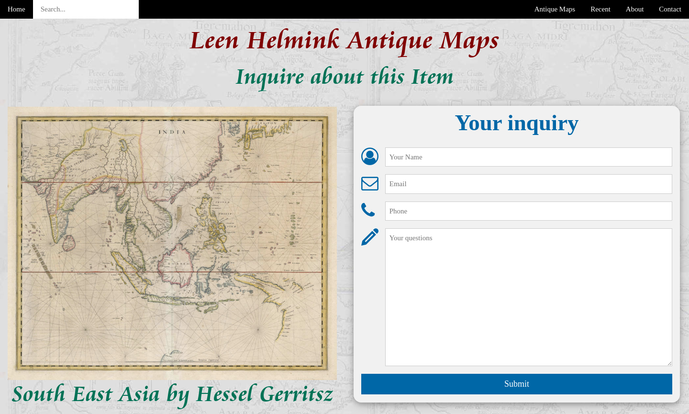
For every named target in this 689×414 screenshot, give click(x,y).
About (635, 9)
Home (16, 9)
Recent (600, 9)
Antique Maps (554, 9)
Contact (670, 9)
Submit (516, 384)
